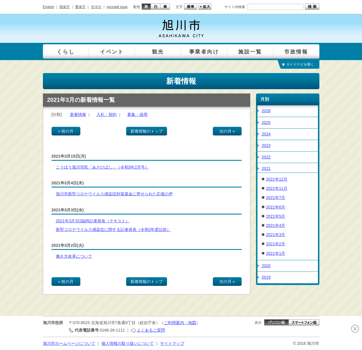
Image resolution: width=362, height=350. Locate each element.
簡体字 (64, 7)
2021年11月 (277, 188)
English (48, 7)
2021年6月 (275, 207)
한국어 (96, 7)
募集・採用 (137, 114)
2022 (266, 157)
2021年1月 (275, 253)
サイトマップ (172, 343)
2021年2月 (275, 244)
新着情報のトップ (146, 131)
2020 (266, 265)
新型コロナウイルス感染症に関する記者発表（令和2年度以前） (113, 229)
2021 (266, 168)
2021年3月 (275, 234)
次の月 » (227, 131)
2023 (266, 145)
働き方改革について (74, 256)
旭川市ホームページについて (69, 343)
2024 (266, 134)
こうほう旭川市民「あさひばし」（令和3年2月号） (102, 167)
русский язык (117, 7)
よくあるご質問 (151, 330)
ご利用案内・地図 (180, 322)
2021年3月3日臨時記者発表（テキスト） (93, 221)
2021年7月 (275, 197)
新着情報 (78, 114)
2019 (266, 277)
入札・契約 (106, 114)
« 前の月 (66, 131)
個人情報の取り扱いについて (127, 343)
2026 (266, 110)
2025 (266, 122)
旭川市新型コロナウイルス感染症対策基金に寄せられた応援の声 (114, 194)
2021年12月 (277, 179)
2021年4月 (275, 225)
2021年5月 (275, 216)
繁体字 (80, 7)
